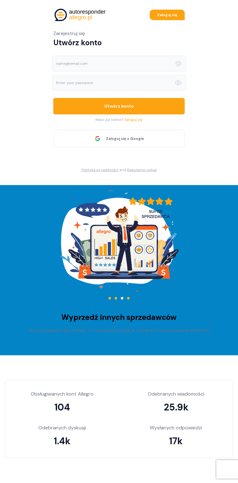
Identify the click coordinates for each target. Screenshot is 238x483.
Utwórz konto (119, 106)
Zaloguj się (167, 14)
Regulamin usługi (142, 169)
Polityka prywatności (100, 169)
